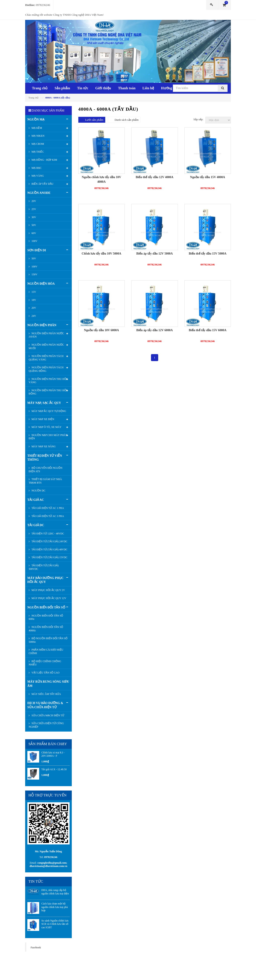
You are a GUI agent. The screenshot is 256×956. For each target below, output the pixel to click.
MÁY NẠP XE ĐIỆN (42, 419)
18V (33, 299)
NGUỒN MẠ (35, 119)
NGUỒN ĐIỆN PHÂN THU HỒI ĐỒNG (48, 392)
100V (34, 241)
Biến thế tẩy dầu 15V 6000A (207, 330)
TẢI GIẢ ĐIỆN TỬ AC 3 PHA (47, 516)
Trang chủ (33, 97)
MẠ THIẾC (37, 151)
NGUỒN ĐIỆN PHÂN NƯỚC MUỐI (46, 346)
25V (33, 209)
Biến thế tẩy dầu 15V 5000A (207, 253)
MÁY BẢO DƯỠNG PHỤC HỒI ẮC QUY (45, 580)
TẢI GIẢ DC (35, 525)
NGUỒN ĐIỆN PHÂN (41, 325)
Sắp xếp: (198, 119)
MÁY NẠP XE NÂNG (43, 446)
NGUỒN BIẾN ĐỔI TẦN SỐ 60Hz (46, 617)
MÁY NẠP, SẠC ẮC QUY (44, 403)
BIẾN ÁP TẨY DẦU (42, 183)
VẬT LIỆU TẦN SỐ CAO (45, 672)
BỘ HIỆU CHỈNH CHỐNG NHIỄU (45, 663)
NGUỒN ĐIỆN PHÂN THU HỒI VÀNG (48, 380)
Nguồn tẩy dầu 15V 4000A (207, 177)
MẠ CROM (37, 143)
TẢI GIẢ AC (35, 499)
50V (33, 225)
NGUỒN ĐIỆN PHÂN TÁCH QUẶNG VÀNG (46, 358)
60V (33, 233)
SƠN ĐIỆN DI (36, 250)
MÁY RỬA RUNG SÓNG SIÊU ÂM (48, 683)
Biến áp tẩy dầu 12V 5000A (154, 253)
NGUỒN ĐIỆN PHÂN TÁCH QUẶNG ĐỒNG (46, 369)
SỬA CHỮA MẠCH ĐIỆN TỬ (47, 715)
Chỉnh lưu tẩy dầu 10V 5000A (101, 253)
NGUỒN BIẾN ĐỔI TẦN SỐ (46, 607)
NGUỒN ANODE (39, 193)
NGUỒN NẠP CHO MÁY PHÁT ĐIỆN (48, 437)
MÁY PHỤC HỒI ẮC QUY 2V (48, 590)
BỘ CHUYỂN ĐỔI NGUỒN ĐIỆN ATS (45, 469)
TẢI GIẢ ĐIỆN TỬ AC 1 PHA (47, 508)
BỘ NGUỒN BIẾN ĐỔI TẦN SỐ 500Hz (48, 640)
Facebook (36, 947)
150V (34, 274)
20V (33, 201)
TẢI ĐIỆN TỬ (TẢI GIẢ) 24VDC (49, 541)
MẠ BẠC (36, 167)
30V (33, 217)
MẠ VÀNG (37, 175)
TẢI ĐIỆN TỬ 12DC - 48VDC (47, 533)
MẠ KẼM (36, 127)
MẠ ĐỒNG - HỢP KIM (44, 159)
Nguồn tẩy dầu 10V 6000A (101, 330)
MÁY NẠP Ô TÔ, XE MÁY (46, 427)
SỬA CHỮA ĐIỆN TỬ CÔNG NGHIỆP (46, 725)
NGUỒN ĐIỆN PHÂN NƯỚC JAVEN (46, 335)
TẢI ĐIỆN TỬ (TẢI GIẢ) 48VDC (49, 549)
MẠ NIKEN (37, 135)
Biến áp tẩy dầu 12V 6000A (154, 330)
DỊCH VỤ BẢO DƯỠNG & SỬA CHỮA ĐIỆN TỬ (45, 705)
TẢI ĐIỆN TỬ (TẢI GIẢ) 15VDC (49, 557)
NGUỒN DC (38, 490)
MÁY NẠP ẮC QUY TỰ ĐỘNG (48, 411)
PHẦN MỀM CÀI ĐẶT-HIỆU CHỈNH (46, 651)
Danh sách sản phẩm (127, 119)
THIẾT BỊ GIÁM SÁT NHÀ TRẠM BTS (45, 481)
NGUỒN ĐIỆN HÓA (41, 283)
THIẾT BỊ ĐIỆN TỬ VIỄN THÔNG (44, 457)
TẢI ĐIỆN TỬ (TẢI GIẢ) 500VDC (44, 567)
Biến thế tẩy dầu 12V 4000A (154, 177)
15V (33, 291)
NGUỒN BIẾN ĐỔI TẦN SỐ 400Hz (46, 628)
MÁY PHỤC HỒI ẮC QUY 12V (48, 598)
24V (33, 315)
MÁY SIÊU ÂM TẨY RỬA (46, 694)
